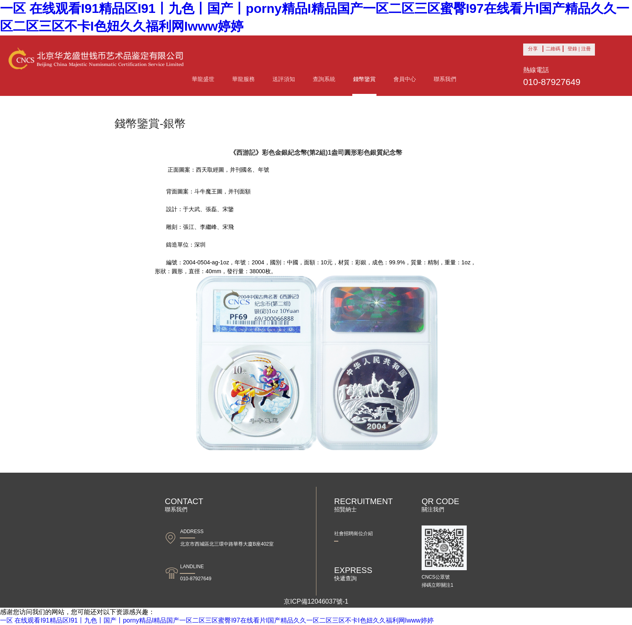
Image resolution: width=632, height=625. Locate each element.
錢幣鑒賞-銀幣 (150, 123)
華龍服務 (243, 79)
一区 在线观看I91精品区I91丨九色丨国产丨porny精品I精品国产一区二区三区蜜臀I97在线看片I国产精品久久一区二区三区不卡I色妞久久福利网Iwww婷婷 (217, 620)
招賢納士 (364, 505)
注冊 (586, 49)
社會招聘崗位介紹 (353, 533)
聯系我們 (445, 79)
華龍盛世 (203, 79)
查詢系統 (324, 79)
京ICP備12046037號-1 (316, 601)
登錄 (572, 49)
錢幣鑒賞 (364, 79)
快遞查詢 (364, 573)
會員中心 (404, 79)
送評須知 (283, 79)
